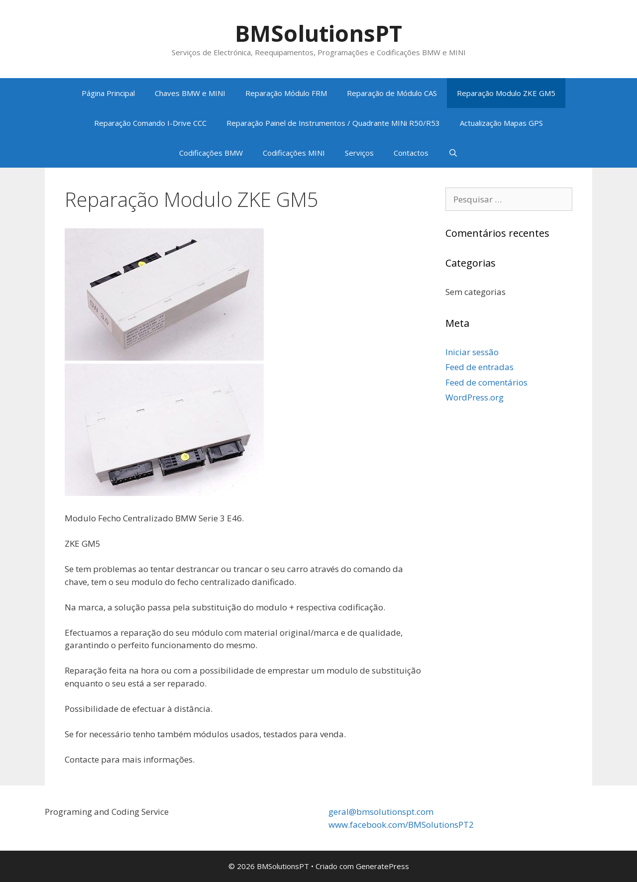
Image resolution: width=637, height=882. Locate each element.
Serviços (359, 153)
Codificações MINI (294, 153)
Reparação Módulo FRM (286, 93)
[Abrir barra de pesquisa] (453, 153)
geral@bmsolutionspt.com (380, 811)
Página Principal (108, 93)
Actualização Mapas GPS (501, 123)
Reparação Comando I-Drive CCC (150, 123)
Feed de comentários (486, 382)
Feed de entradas (479, 367)
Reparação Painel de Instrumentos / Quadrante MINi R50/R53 (333, 123)
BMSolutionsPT (318, 33)
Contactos (411, 153)
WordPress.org (474, 397)
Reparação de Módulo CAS (392, 93)
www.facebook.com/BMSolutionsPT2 (401, 824)
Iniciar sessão (472, 352)
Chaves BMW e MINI (190, 93)
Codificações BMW (211, 153)
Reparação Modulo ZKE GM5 (506, 93)
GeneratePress (382, 866)
